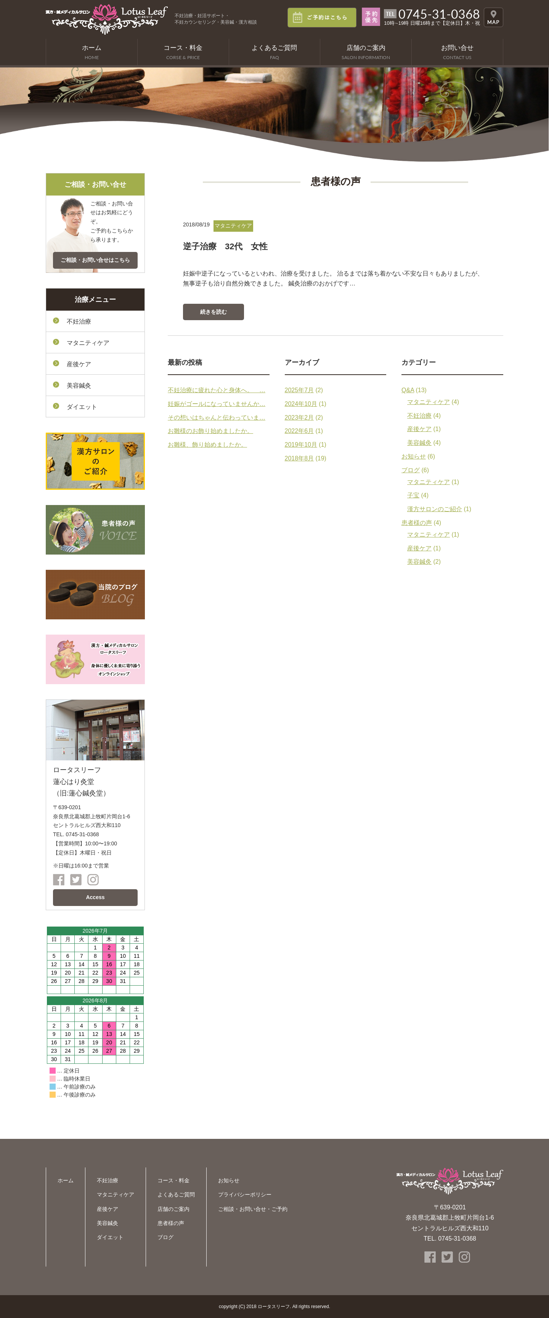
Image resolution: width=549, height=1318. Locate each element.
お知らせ (413, 456)
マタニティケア (428, 402)
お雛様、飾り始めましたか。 (207, 444)
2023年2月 (299, 417)
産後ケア (419, 429)
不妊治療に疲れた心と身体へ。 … (216, 390)
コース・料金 (173, 1180)
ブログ (410, 470)
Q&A (407, 390)
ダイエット (82, 407)
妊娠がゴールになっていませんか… (216, 404)
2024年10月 (301, 404)
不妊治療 (419, 415)
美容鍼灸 (419, 442)
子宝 (413, 495)
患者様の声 (416, 523)
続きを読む (213, 312)
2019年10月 (301, 444)
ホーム (66, 1180)
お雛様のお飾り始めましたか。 (210, 431)
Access (95, 897)
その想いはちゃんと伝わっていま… (216, 417)
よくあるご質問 (176, 1194)
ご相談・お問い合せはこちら (95, 260)
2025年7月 (299, 390)
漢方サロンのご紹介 (434, 509)
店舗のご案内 (173, 1209)
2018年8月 (299, 458)
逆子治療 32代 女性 (225, 246)
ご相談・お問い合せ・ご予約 (252, 1209)
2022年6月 (299, 431)
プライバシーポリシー (244, 1194)
